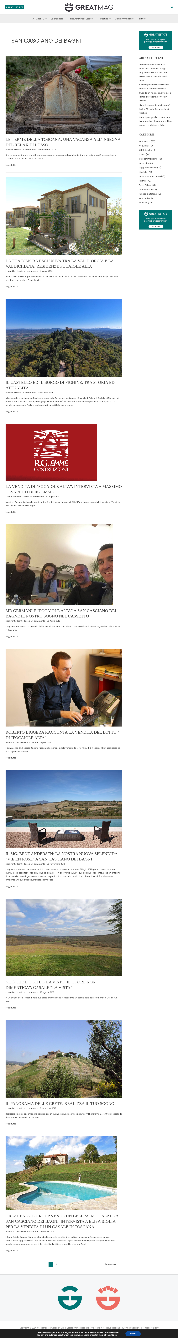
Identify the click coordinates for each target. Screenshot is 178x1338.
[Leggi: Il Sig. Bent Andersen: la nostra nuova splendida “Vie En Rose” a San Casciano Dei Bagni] (64, 808)
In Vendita (10, 271)
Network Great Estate (82, 19)
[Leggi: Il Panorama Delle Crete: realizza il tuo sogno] (64, 1058)
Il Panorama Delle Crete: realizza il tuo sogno (60, 1103)
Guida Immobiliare (124, 18)
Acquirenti (10, 621)
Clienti (9, 496)
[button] (14, 7)
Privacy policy (81, 1331)
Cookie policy (96, 1331)
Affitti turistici (145, 150)
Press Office (145, 185)
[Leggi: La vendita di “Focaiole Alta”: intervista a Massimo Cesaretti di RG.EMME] (51, 452)
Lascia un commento (25, 149)
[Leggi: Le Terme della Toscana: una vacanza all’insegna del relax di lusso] (64, 94)
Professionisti (145, 189)
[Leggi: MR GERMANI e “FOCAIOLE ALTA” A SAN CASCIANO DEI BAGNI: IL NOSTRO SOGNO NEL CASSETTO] (59, 564)
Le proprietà (58, 19)
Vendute (10, 742)
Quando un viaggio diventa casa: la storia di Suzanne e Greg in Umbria (155, 97)
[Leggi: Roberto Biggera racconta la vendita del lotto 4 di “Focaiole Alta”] (64, 687)
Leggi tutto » (12, 165)
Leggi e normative (148, 167)
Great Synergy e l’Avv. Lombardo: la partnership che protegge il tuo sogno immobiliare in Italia (155, 121)
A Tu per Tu (40, 19)
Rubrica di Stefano (148, 194)
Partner (141, 18)
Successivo (112, 1263)
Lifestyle (105, 19)
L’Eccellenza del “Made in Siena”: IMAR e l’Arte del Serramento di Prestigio (154, 109)
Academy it (144, 141)
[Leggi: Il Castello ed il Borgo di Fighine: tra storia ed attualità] (64, 337)
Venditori (17, 496)
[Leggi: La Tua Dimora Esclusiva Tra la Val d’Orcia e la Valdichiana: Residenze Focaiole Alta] (64, 216)
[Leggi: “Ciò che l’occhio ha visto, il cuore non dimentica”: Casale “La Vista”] (64, 937)
